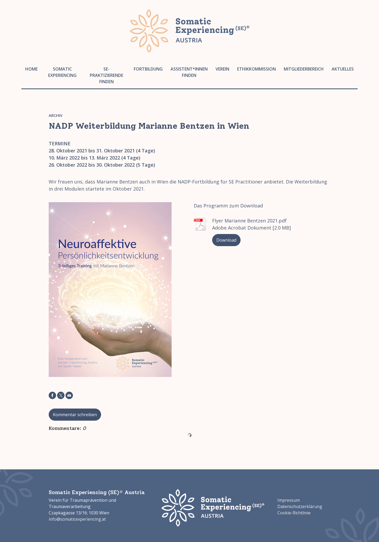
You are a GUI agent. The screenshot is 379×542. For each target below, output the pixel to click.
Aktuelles (343, 69)
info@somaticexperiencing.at (77, 519)
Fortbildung (148, 69)
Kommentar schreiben (75, 414)
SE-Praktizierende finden (106, 75)
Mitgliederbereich (304, 69)
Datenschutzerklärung (299, 506)
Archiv (55, 115)
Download (226, 240)
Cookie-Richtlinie (294, 513)
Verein (222, 69)
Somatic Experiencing (62, 72)
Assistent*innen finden (189, 72)
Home (31, 69)
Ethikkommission (256, 69)
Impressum (288, 500)
